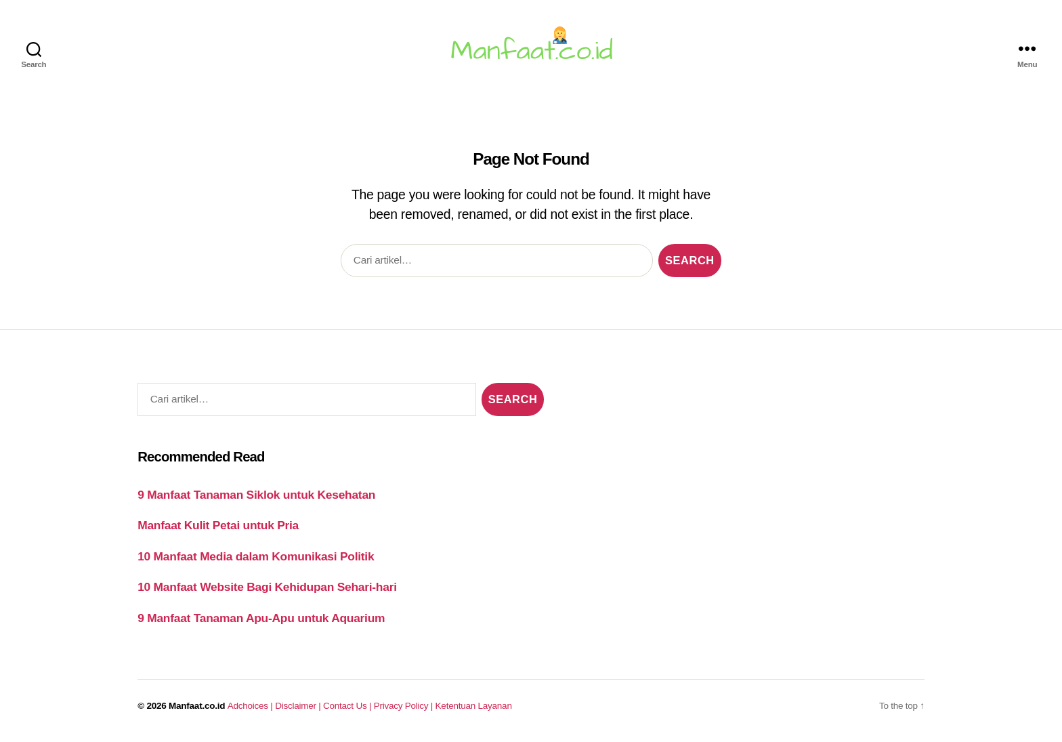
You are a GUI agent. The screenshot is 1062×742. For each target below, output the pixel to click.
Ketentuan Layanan (474, 706)
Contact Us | (348, 706)
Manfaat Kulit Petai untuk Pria (218, 525)
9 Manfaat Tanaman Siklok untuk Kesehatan (256, 494)
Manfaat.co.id (197, 706)
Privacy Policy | (405, 706)
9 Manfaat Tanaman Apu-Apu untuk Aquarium (261, 618)
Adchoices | (251, 706)
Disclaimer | (299, 706)
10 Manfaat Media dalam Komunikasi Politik (255, 556)
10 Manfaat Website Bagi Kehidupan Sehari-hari (267, 587)
